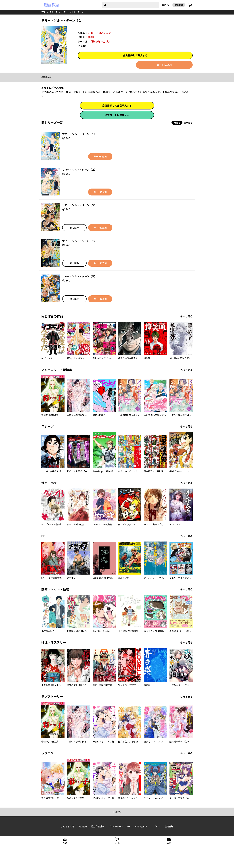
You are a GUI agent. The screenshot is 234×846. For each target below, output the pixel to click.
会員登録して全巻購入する (117, 105)
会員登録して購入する (135, 55)
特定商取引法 (97, 826)
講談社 (92, 37)
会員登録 (179, 5)
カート (117, 843)
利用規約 (82, 826)
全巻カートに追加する (117, 114)
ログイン (166, 5)
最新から (188, 122)
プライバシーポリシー (119, 826)
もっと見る (186, 316)
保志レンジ (105, 32)
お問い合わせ (140, 826)
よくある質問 (67, 826)
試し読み (74, 227)
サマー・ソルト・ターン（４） (79, 240)
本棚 (169, 843)
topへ (117, 812)
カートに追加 (164, 64)
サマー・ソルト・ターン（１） (79, 134)
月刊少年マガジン (100, 41)
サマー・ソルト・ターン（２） (79, 169)
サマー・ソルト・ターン (73, 12)
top (43, 12)
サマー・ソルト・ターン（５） (79, 276)
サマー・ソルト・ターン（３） (79, 205)
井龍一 (92, 32)
